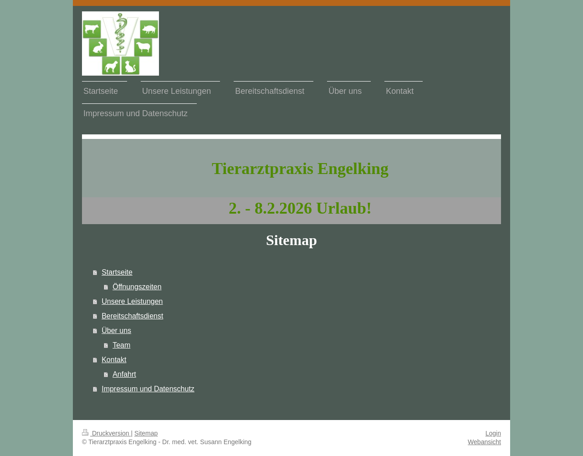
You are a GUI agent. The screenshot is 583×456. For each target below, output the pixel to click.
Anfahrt (124, 374)
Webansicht (484, 442)
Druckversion (106, 433)
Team (121, 345)
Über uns (116, 330)
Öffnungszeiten (137, 287)
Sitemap (146, 433)
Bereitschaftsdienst (132, 316)
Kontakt (114, 360)
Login (493, 433)
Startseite (117, 272)
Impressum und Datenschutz (148, 389)
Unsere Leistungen (132, 301)
